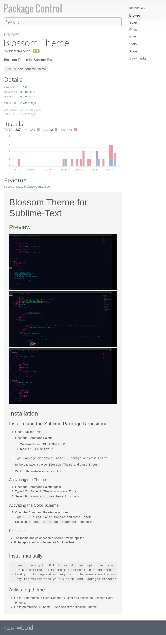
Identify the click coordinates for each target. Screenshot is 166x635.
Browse (134, 15)
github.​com (27, 91)
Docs (133, 29)
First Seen (11, 114)
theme (42, 68)
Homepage (11, 91)
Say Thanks (137, 58)
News (133, 37)
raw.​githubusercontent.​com (34, 186)
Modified (10, 102)
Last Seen (10, 109)
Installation (137, 8)
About (133, 51)
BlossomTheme (19, 50)
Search (134, 22)
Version (9, 87)
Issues (8, 96)
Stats (133, 44)
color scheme (27, 68)
